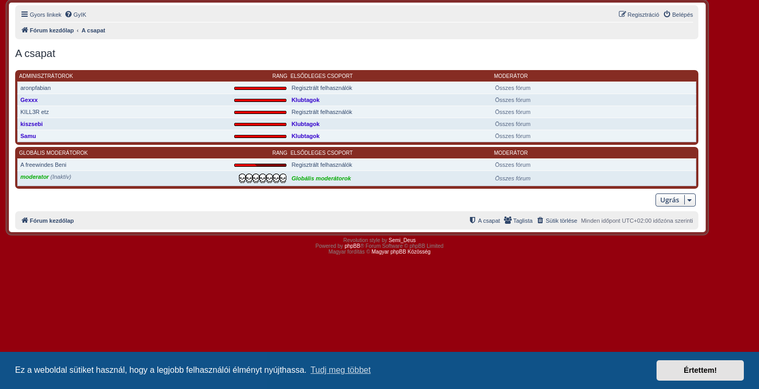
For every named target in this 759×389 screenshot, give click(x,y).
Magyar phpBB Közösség (401, 252)
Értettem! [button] (700, 370)
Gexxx (29, 100)
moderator (34, 177)
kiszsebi (31, 124)
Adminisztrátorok (46, 76)
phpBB (352, 246)
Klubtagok (306, 100)
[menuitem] (75, 14)
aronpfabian (35, 88)
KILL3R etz (34, 112)
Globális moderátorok (53, 153)
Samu (28, 136)
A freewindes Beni (43, 165)
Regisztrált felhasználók (322, 88)
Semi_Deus (402, 240)
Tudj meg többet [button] (340, 369)
